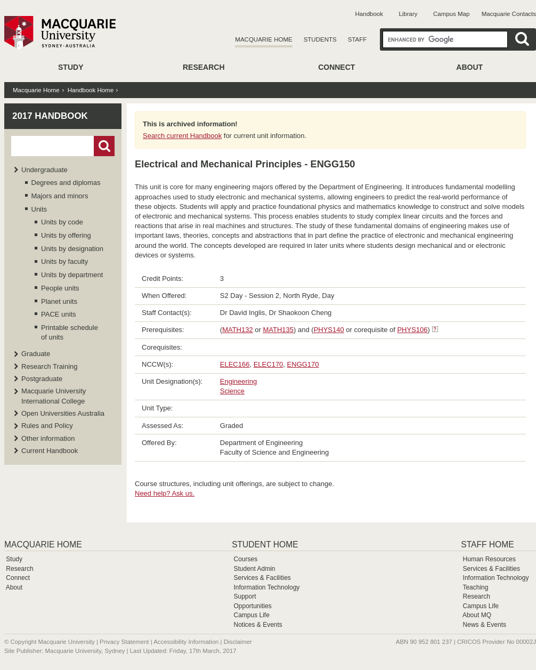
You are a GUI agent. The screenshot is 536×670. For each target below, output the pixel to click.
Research (204, 67)
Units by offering (66, 235)
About (469, 67)
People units (60, 288)
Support (244, 596)
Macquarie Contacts (509, 14)
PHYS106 (412, 330)
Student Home (265, 544)
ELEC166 (235, 364)
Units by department (72, 275)
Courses (245, 559)
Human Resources (489, 559)
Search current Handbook (182, 136)
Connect (336, 67)
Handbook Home (90, 90)
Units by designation (72, 249)
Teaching (475, 587)
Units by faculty (64, 261)
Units (39, 209)
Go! (104, 146)
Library (408, 14)
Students (320, 39)
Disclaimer (238, 642)
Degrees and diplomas (66, 183)
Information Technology (266, 587)
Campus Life (251, 615)
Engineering (238, 381)
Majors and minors (59, 196)
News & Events (484, 624)
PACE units (58, 314)
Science (232, 391)
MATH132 (237, 330)
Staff (357, 39)
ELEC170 (268, 364)
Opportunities (252, 606)
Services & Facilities (261, 578)
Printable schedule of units (69, 332)
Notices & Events (257, 624)
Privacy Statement (124, 642)
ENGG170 (303, 364)
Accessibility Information (185, 642)
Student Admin (254, 568)
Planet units (59, 301)
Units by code (62, 222)
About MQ (476, 615)
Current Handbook (49, 451)
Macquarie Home (263, 39)
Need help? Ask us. (164, 493)
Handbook (369, 14)
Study (70, 67)
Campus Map (451, 14)
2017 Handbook (50, 116)
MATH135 (278, 330)
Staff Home (487, 544)
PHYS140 (329, 330)
